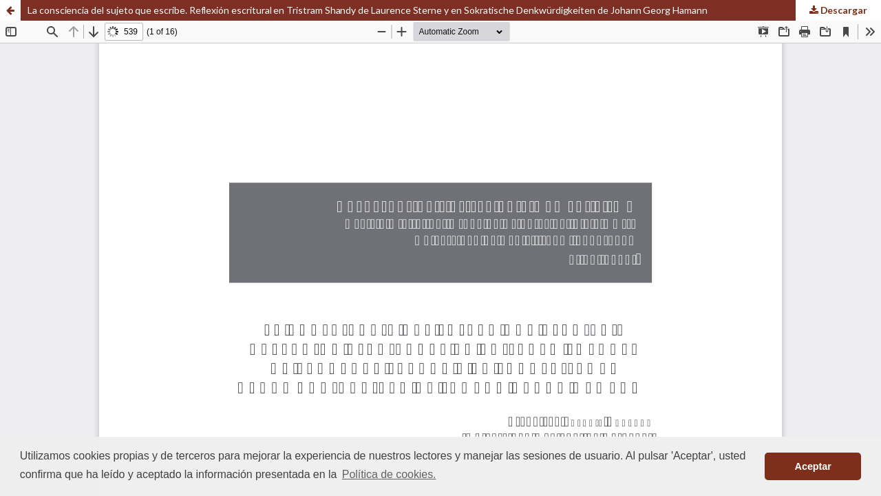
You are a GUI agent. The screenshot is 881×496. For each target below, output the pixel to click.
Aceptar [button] (813, 466)
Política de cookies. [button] (389, 474)
